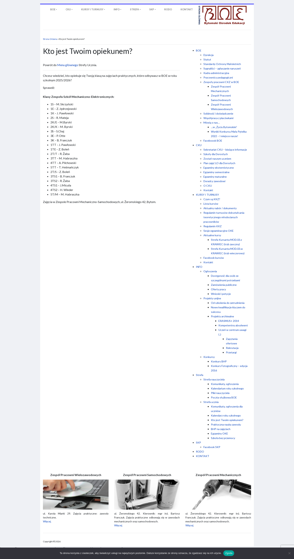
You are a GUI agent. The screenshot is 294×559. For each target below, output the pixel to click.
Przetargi (231, 352)
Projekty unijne (212, 298)
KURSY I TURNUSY (207, 194)
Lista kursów (210, 203)
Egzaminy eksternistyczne (218, 167)
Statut (207, 59)
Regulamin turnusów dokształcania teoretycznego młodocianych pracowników (223, 217)
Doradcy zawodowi (214, 181)
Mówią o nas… (211, 122)
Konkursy (209, 356)
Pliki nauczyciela (220, 393)
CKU (199, 145)
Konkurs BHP (219, 361)
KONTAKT (202, 456)
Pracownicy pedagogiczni (218, 77)
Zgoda (228, 553)
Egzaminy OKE (219, 433)
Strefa (199, 374)
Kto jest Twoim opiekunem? (227, 420)
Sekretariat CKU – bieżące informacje (225, 149)
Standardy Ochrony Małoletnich (222, 64)
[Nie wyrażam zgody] (289, 553)
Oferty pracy (218, 289)
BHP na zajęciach (220, 429)
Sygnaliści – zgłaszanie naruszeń (222, 68)
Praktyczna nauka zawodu (226, 424)
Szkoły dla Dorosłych (215, 154)
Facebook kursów (213, 257)
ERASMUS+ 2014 (228, 320)
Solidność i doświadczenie (218, 113)
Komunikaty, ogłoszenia (225, 383)
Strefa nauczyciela (214, 379)
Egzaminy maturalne (215, 176)
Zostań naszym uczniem (217, 158)
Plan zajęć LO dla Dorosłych (219, 163)
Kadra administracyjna (216, 73)
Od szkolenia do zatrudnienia (227, 302)
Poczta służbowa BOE (224, 397)
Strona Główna (50, 39)
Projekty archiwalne (222, 316)
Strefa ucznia (211, 402)
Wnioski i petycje (221, 293)
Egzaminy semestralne (216, 172)
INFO (199, 266)
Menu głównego (67, 65)
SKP (198, 442)
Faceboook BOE (212, 140)
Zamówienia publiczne (224, 284)
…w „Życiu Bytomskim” (224, 127)
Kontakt (208, 190)
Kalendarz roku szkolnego (226, 415)
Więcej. (47, 521)
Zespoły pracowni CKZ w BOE (221, 82)
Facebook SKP (211, 447)
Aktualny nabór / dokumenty (220, 208)
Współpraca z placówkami (218, 118)
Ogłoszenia (210, 271)
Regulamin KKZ (212, 226)
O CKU (207, 185)
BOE (198, 50)
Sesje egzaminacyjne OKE (218, 230)
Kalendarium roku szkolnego (227, 388)
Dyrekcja (208, 55)
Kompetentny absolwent (233, 325)
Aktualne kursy (212, 235)
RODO (200, 451)
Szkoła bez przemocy (223, 438)
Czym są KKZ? (211, 199)
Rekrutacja (232, 347)
